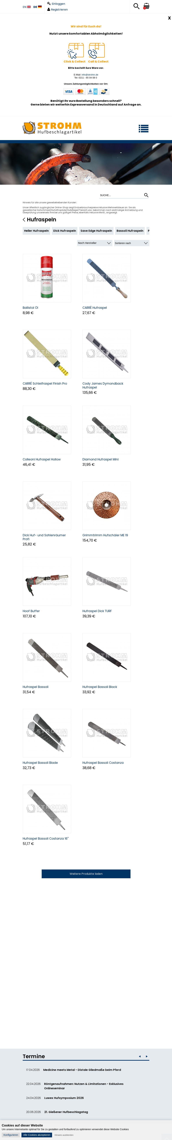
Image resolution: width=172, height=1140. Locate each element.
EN (27, 7)
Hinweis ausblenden (64, 1135)
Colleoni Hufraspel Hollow (42, 459)
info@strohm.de (90, 74)
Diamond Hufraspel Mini (100, 459)
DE (37, 7)
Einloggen (56, 4)
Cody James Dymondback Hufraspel (102, 385)
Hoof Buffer (31, 611)
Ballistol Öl (30, 308)
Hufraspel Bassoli (35, 687)
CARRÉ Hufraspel (94, 308)
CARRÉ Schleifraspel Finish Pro (45, 383)
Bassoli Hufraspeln (130, 231)
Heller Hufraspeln (36, 231)
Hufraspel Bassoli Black (99, 687)
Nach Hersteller (87, 243)
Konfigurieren (11, 1135)
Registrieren (57, 10)
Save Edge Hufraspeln (96, 231)
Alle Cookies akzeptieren (36, 1135)
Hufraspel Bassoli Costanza (103, 763)
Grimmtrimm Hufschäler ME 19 (105, 535)
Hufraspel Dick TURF (97, 611)
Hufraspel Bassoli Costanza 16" (45, 838)
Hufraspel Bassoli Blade (40, 763)
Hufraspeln (41, 219)
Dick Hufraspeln (64, 231)
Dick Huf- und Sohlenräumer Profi (44, 537)
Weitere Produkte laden (86, 874)
